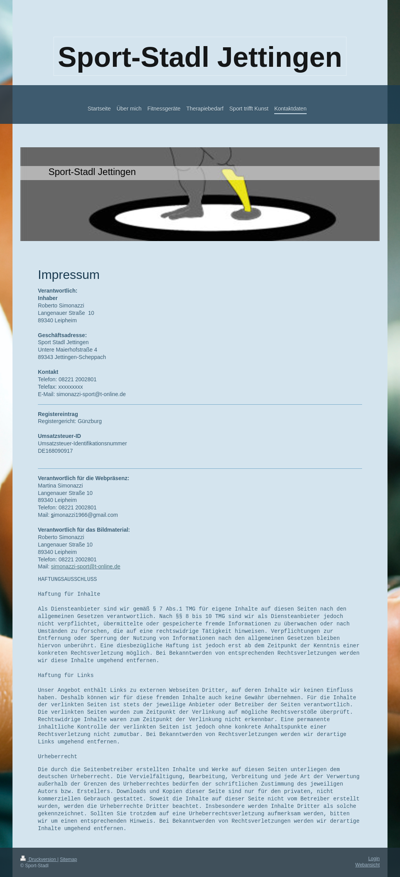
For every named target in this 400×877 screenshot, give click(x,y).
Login (374, 858)
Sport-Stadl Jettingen (200, 57)
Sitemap (68, 859)
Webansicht (367, 865)
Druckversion (38, 859)
